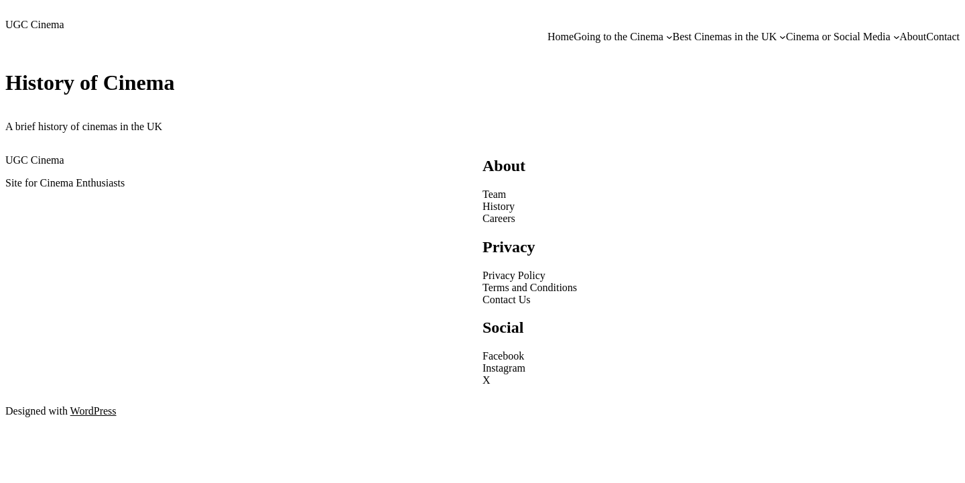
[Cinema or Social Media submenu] (896, 37)
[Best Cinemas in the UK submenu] (782, 37)
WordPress (93, 411)
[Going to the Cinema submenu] (669, 37)
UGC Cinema (34, 24)
